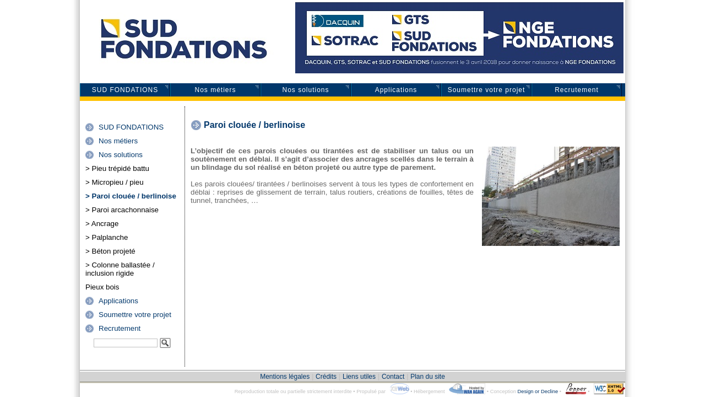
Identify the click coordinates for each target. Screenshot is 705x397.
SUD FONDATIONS (125, 90)
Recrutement (577, 90)
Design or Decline (537, 391)
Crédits (326, 376)
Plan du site (427, 376)
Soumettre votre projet (486, 90)
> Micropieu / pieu (114, 182)
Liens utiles (359, 376)
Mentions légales (285, 376)
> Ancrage (101, 223)
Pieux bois (102, 287)
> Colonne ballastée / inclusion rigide (120, 269)
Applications (396, 90)
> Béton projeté (110, 251)
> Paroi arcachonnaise (122, 210)
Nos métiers (215, 90)
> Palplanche (106, 237)
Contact (393, 376)
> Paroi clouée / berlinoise (130, 196)
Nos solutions (305, 90)
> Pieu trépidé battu (117, 168)
